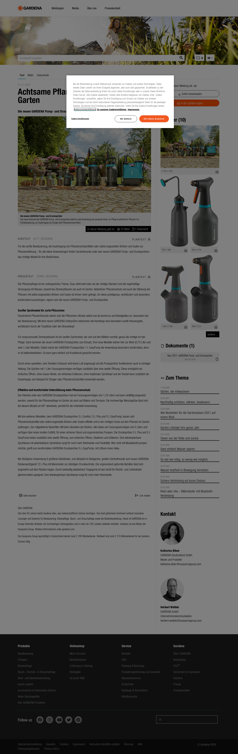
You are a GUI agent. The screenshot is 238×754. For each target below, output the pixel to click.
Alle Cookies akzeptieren (154, 118)
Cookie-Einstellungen (80, 118)
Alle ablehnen (126, 118)
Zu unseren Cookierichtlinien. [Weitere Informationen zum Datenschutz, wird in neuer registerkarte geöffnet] (112, 109)
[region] (120, 101)
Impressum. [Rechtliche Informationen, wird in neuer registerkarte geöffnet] (134, 109)
